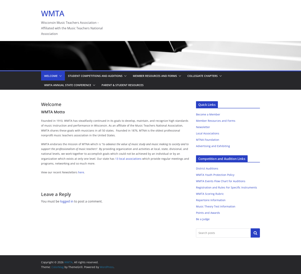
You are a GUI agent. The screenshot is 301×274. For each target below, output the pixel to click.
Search (255, 233)
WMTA (52, 13)
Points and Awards (208, 213)
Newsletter (203, 127)
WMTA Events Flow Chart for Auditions (220, 181)
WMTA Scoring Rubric (210, 194)
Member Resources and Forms (155, 76)
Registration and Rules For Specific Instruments (226, 187)
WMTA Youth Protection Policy (215, 175)
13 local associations (128, 158)
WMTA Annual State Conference (67, 85)
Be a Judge (203, 219)
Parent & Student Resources (123, 85)
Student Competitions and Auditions (95, 76)
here (81, 172)
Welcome (51, 76)
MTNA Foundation (207, 140)
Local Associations (207, 133)
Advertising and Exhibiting (213, 146)
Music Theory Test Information (215, 206)
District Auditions (207, 168)
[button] (60, 76)
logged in (66, 201)
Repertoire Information (211, 200)
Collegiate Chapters (202, 76)
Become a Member (208, 114)
